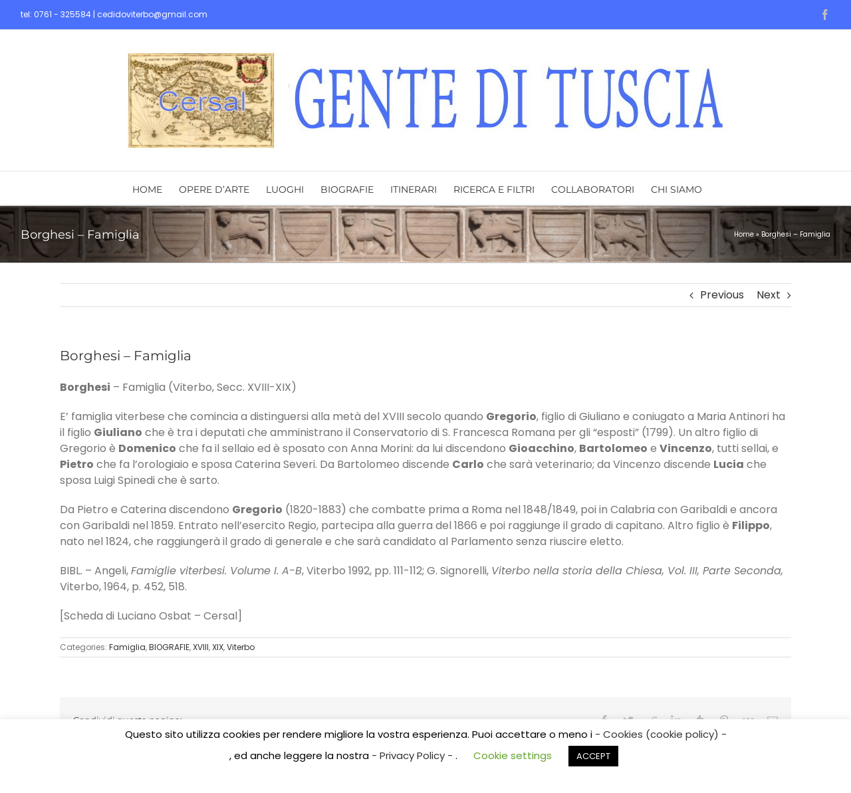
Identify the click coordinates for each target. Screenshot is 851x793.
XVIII (201, 647)
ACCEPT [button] (593, 756)
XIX (217, 647)
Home (744, 234)
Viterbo (241, 647)
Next (769, 294)
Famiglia (127, 647)
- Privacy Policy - (413, 755)
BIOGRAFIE (169, 647)
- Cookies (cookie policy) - (661, 734)
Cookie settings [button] (512, 755)
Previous (722, 294)
